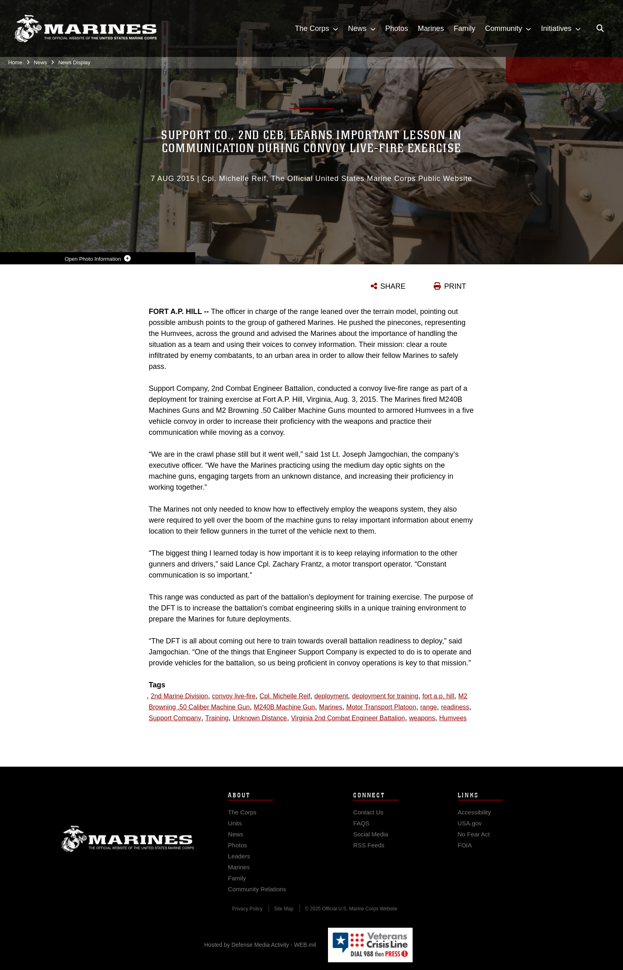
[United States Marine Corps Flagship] (85, 29)
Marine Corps (128, 844)
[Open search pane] (600, 28)
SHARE (393, 286)
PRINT (455, 286)
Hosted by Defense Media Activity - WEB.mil (260, 945)
